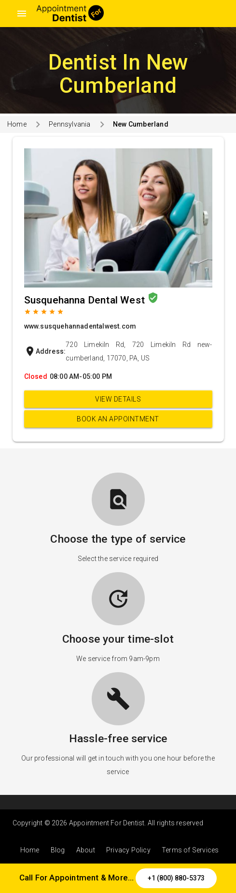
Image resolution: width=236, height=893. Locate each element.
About (85, 850)
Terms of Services (190, 850)
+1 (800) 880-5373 (176, 878)
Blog (58, 850)
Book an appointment (118, 419)
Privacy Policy (128, 850)
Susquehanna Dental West (86, 300)
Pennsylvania (69, 124)
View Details (118, 399)
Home (17, 124)
